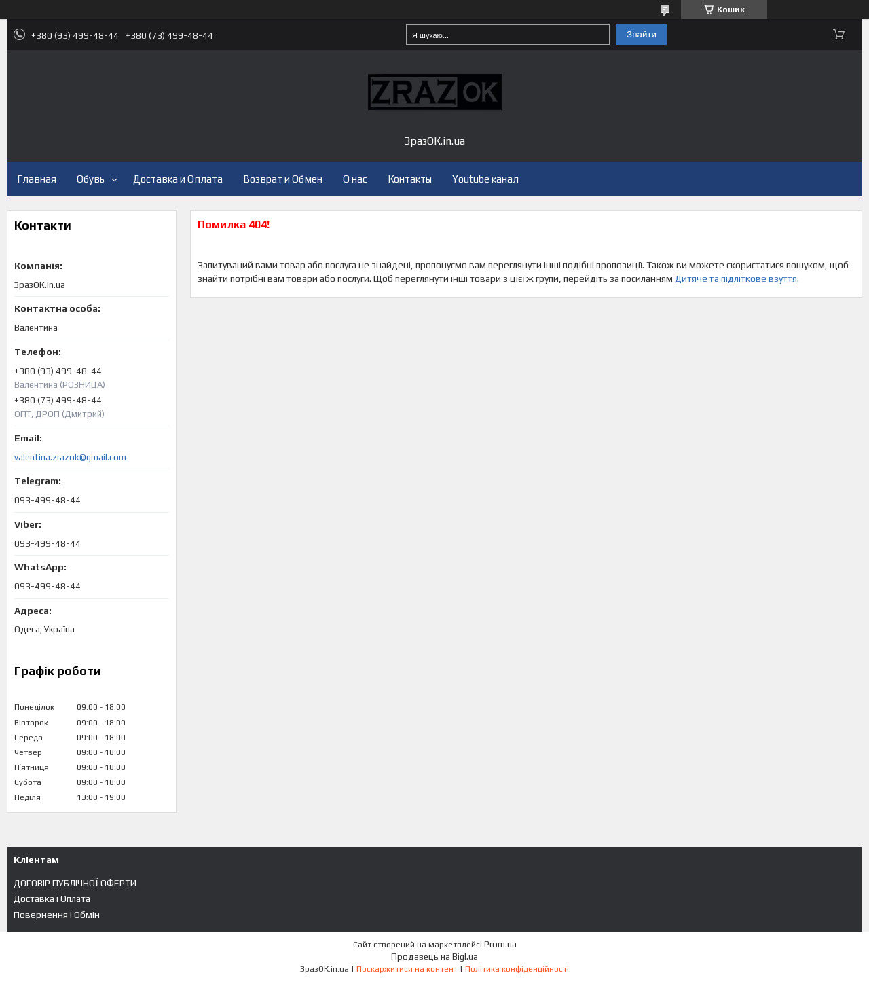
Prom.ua (500, 944)
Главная (36, 179)
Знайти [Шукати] (642, 34)
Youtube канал (485, 179)
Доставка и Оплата (178, 179)
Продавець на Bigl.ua (434, 956)
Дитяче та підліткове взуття (736, 278)
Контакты (410, 179)
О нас (355, 179)
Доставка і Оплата (52, 898)
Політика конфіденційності (517, 969)
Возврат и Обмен (282, 179)
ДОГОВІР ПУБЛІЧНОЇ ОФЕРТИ (75, 882)
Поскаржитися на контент (407, 969)
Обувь (91, 179)
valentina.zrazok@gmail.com (70, 457)
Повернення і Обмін (57, 914)
